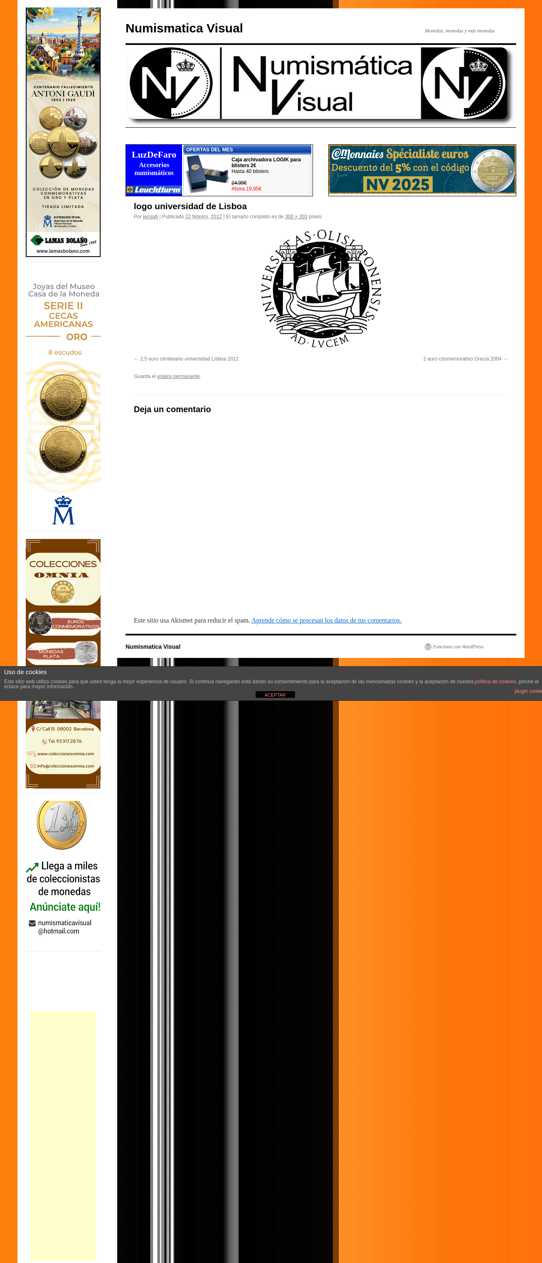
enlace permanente (178, 376)
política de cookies (495, 682)
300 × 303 (296, 217)
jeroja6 (150, 217)
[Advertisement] (63, 1136)
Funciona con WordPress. (459, 647)
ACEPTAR (275, 694)
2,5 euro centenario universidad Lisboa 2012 (189, 359)
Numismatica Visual (184, 28)
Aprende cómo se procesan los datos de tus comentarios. (326, 620)
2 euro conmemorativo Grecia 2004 (463, 359)
